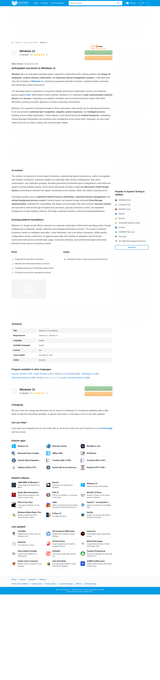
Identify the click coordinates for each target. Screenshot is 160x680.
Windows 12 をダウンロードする (49, 378)
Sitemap (42, 579)
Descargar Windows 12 (76, 378)
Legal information (66, 584)
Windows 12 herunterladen (65, 374)
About (14, 579)
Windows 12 (27, 51)
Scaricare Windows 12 (20, 374)
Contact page (106, 428)
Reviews (44, 3)
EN (144, 3)
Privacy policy (50, 584)
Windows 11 (38, 81)
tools (28, 95)
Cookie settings (90, 584)
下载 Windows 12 (88, 374)
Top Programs (57, 3)
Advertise (32, 579)
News (36, 3)
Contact (22, 579)
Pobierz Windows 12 (42, 374)
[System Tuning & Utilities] (30, 43)
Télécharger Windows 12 (21, 378)
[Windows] (18, 43)
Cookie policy (36, 584)
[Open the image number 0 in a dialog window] (29, 289)
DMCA (78, 584)
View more (132, 247)
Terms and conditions (20, 584)
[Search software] (118, 3)
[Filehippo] (20, 3)
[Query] (95, 3)
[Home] (12, 43)
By (24, 55)
